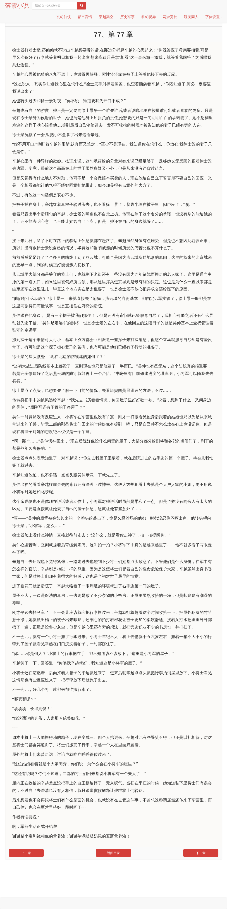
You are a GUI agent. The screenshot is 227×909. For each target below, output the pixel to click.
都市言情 (85, 17)
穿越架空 (106, 17)
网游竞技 (170, 17)
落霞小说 (17, 5)
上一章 (26, 853)
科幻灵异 (148, 17)
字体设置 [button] (213, 17)
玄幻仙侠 (63, 17)
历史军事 (127, 17)
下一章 (200, 853)
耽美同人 (191, 17)
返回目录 (113, 853)
